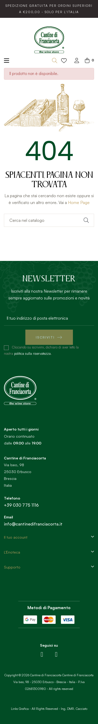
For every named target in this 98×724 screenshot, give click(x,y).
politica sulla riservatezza (32, 353)
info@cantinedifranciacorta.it (33, 524)
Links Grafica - (21, 709)
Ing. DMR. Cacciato (74, 709)
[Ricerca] (49, 220)
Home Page (79, 202)
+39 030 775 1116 (21, 505)
